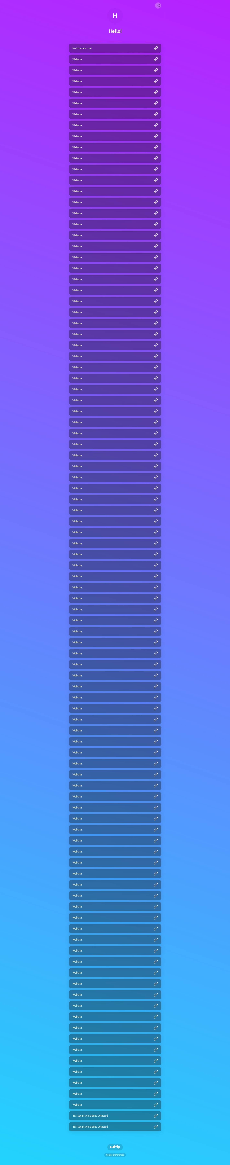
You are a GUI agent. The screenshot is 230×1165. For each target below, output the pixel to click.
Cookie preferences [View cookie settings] (115, 1155)
